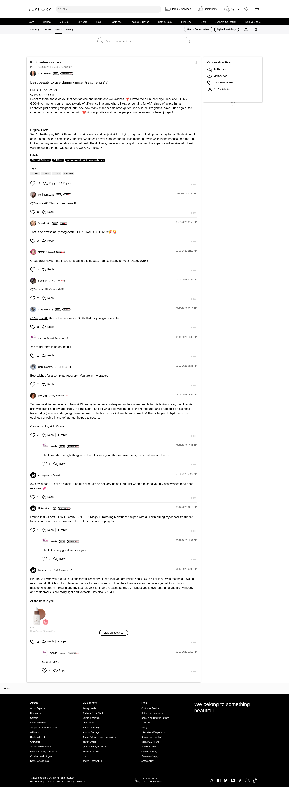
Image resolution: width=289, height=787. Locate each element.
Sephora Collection (225, 21)
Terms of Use (53, 781)
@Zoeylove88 (39, 203)
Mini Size (186, 21)
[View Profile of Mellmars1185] (50, 194)
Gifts (203, 21)
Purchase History (91, 727)
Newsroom (35, 713)
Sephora (40, 9)
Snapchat (247, 780)
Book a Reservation (92, 761)
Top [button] (9, 688)
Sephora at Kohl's (150, 742)
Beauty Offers (89, 742)
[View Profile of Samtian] (46, 280)
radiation (68, 173)
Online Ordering (149, 751)
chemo (46, 173)
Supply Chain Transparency (43, 727)
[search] (108, 9)
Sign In (235, 9)
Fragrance (116, 21)
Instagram (211, 780)
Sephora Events (38, 737)
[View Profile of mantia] (46, 338)
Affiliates (34, 732)
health (57, 173)
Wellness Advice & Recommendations (85, 160)
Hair (98, 21)
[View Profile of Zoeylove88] (48, 73)
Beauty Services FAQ (151, 737)
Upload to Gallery (226, 29)
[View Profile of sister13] (46, 252)
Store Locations (149, 746)
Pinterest (240, 780)
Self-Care (58, 160)
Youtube (233, 780)
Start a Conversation (198, 29)
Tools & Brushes (139, 21)
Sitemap (81, 781)
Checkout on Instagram (41, 756)
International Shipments (153, 732)
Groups (59, 29)
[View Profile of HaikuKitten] (47, 508)
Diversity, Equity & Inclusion (43, 751)
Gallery (69, 29)
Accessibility (147, 761)
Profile (48, 29)
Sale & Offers (253, 21)
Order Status (89, 722)
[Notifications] (246, 29)
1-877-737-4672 (149, 778)
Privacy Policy (37, 781)
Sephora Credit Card (93, 713)
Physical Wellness (40, 160)
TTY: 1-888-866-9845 (151, 781)
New (31, 21)
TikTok (254, 780)
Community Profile (92, 718)
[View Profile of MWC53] (46, 395)
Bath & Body (165, 21)
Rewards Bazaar (91, 751)
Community (33, 29)
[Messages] (256, 29)
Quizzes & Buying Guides (95, 746)
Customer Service (150, 708)
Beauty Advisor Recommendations (99, 737)
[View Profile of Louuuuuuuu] (48, 570)
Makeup (64, 21)
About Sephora (37, 708)
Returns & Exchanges (152, 713)
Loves (85, 756)
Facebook (219, 780)
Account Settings (91, 732)
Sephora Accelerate (40, 761)
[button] (33, 183)
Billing (144, 727)
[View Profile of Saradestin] (48, 223)
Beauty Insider (90, 708)
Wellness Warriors (50, 62)
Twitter (226, 780)
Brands (46, 21)
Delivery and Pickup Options (155, 718)
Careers (34, 718)
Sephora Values (38, 722)
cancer (35, 173)
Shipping (145, 722)
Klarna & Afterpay (150, 756)
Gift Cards (35, 742)
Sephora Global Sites (40, 746)
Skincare (82, 21)
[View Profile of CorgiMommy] (49, 309)
